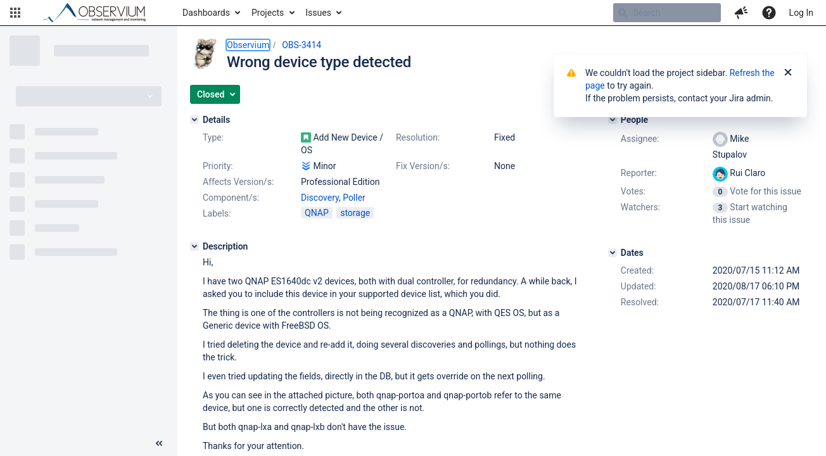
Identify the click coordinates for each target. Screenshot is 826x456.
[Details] (194, 119)
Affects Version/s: (238, 182)
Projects (267, 13)
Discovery (320, 198)
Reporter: (639, 173)
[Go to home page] (100, 12)
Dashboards (206, 13)
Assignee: (640, 139)
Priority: (218, 166)
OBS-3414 (301, 45)
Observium (248, 45)
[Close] (788, 72)
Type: (213, 137)
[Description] (194, 246)
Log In (801, 13)
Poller (354, 198)
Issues (318, 13)
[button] (15, 12)
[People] (612, 119)
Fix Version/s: (423, 166)
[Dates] (612, 252)
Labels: (217, 213)
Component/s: (231, 198)
